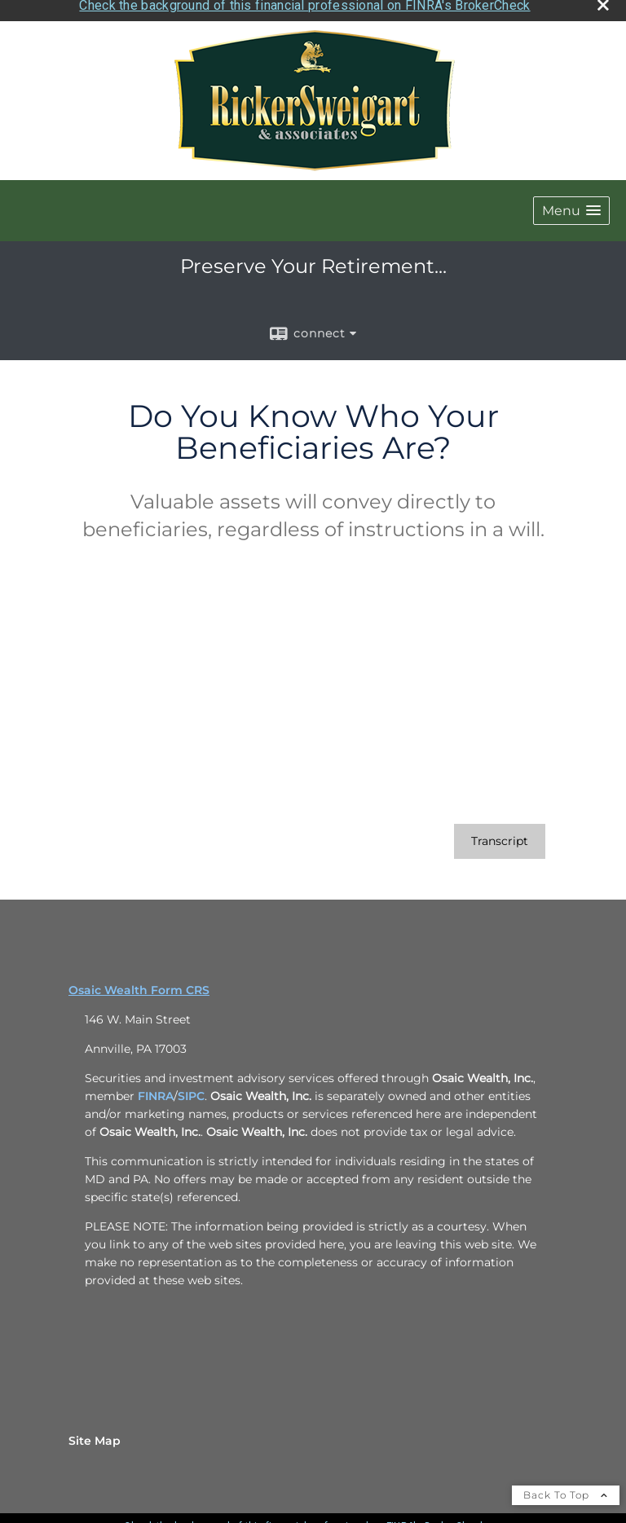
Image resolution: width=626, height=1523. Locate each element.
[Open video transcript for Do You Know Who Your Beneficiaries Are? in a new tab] (499, 835)
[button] (571, 205)
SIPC (191, 1090)
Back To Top (565, 1489)
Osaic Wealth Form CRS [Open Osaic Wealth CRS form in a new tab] (138, 984)
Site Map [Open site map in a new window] (94, 1435)
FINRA (156, 1090)
